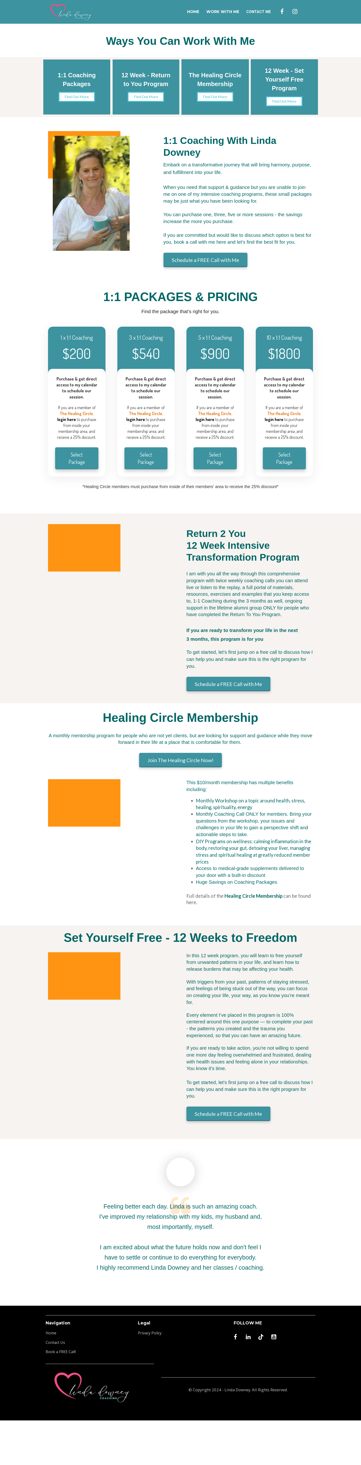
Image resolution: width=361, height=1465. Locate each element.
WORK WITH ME (222, 11)
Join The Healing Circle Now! (180, 760)
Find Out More (70, 96)
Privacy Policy (150, 1333)
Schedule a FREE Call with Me (205, 260)
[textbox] (284, 422)
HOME (193, 11)
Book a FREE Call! (61, 1352)
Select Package (77, 458)
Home (51, 1333)
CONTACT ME (258, 11)
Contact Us (55, 1342)
